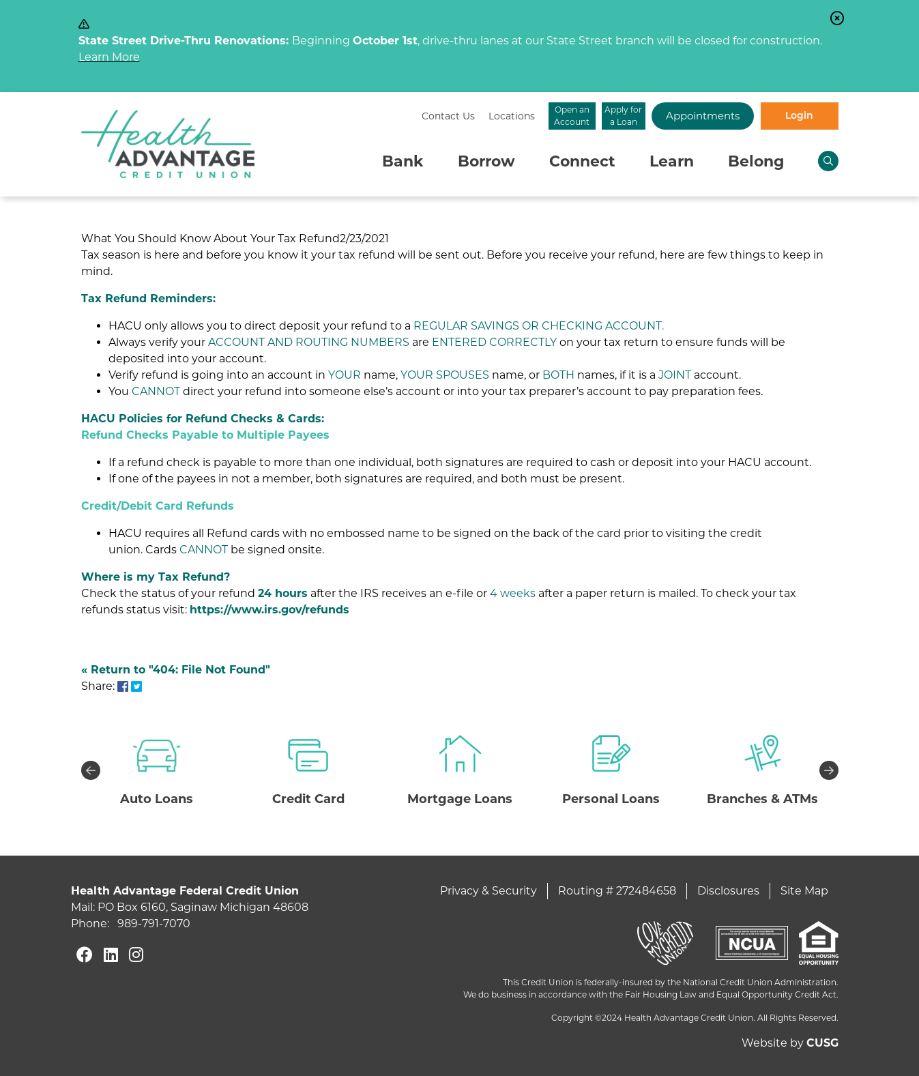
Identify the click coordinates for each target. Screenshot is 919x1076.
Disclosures (728, 890)
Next (828, 770)
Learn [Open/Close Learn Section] (672, 161)
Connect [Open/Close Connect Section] (582, 161)
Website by (790, 1042)
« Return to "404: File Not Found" (175, 669)
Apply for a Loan (568, 115)
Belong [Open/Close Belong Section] (756, 161)
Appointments (678, 115)
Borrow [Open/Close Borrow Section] (486, 161)
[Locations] (372, 116)
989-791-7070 (153, 923)
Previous (90, 770)
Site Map (804, 890)
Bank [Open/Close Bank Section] (403, 161)
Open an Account (459, 115)
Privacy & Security (488, 890)
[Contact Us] (308, 116)
